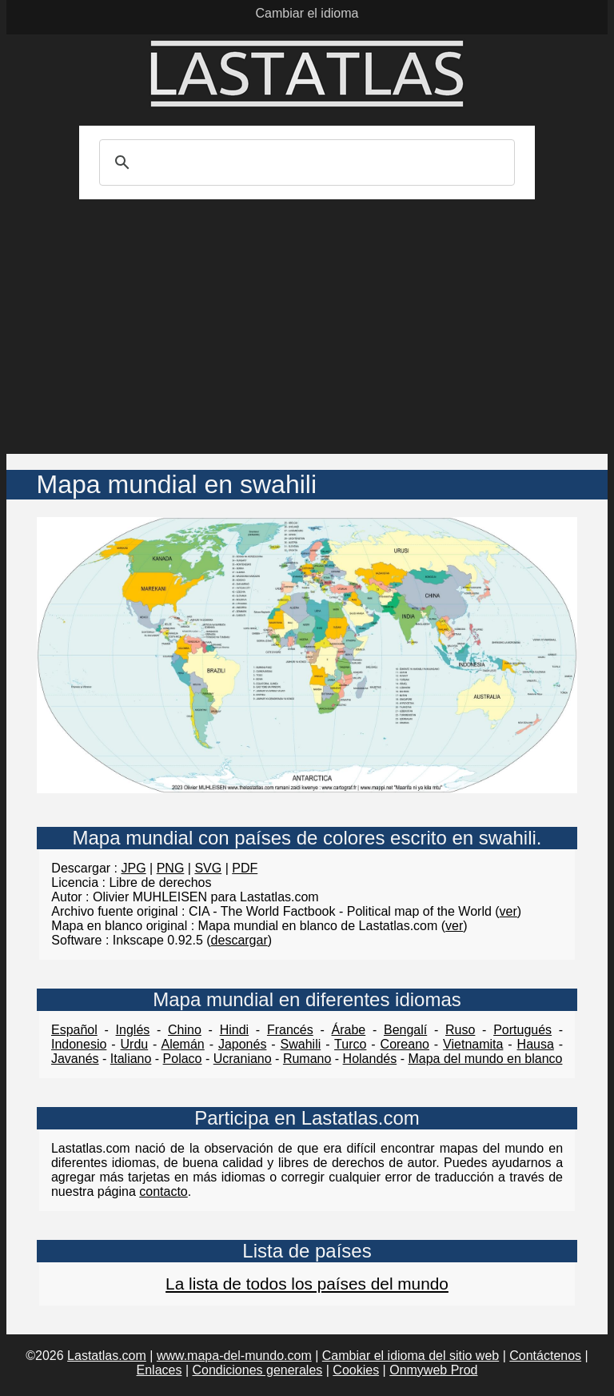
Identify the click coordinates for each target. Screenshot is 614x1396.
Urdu (135, 1044)
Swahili (301, 1044)
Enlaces (159, 1370)
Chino (184, 1030)
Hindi (234, 1030)
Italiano (131, 1058)
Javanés (75, 1058)
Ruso (460, 1030)
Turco (350, 1044)
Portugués (522, 1030)
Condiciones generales (258, 1370)
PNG (171, 868)
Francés (290, 1030)
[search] (304, 162)
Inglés (133, 1030)
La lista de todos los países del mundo (307, 1283)
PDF (244, 868)
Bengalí (405, 1030)
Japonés (242, 1044)
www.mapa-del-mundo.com (234, 1355)
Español (74, 1030)
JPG (134, 868)
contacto (163, 1191)
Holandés (370, 1058)
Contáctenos (545, 1355)
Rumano (307, 1058)
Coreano (405, 1044)
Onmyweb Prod (433, 1370)
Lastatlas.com (106, 1355)
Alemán (182, 1044)
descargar (239, 940)
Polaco (182, 1058)
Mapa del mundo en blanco (485, 1058)
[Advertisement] (307, 334)
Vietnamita (473, 1044)
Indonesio (78, 1044)
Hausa (535, 1044)
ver (508, 911)
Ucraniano (242, 1058)
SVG (207, 868)
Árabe (348, 1030)
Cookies (356, 1370)
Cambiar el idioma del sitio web (410, 1355)
